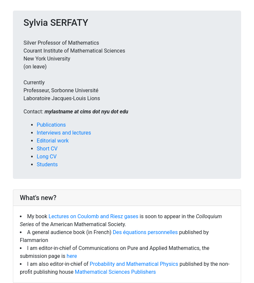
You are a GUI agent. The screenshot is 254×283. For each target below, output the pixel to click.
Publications (51, 125)
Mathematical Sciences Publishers (115, 272)
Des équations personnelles (146, 232)
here (72, 256)
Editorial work (53, 141)
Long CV (47, 156)
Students (47, 164)
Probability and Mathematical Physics (134, 264)
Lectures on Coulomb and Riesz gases (94, 216)
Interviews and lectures (64, 133)
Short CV (47, 148)
